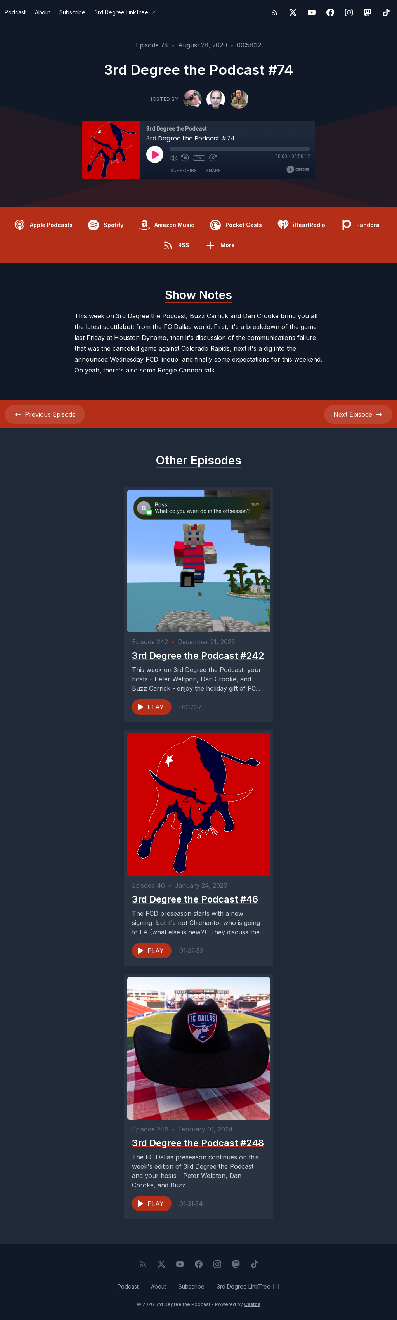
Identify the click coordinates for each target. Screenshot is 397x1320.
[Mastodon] (367, 12)
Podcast (15, 12)
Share (213, 170)
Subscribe (72, 12)
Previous (45, 414)
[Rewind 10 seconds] (185, 158)
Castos (252, 1304)
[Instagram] (349, 12)
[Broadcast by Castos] (297, 169)
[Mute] (173, 157)
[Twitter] (293, 12)
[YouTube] (311, 12)
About (42, 12)
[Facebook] (330, 12)
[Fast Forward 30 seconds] (213, 158)
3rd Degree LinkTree (126, 12)
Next (358, 414)
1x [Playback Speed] (198, 158)
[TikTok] (386, 12)
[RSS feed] (274, 12)
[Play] (154, 154)
